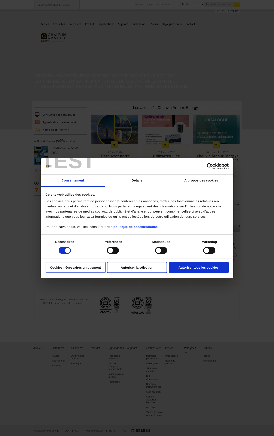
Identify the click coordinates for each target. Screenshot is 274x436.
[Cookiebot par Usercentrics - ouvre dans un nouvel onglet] (210, 166)
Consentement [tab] (72, 180)
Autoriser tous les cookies (199, 267)
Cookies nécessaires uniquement (75, 267)
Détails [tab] (137, 180)
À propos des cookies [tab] (201, 180)
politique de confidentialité (135, 227)
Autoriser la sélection (137, 267)
